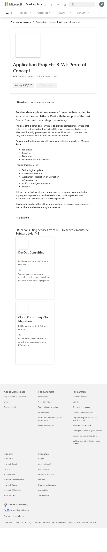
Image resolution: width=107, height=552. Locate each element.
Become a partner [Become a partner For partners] (80, 396)
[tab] (23, 101)
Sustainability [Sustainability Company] (43, 495)
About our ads (74, 522)
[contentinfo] (33, 22)
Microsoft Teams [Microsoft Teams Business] (10, 485)
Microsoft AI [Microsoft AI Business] (9, 458)
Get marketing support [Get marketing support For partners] (82, 407)
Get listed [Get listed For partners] (76, 402)
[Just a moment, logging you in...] (101, 4)
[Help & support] (51, 4)
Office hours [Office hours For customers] (43, 396)
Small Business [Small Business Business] (10, 495)
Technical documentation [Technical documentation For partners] (82, 412)
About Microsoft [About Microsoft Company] (44, 464)
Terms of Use (48, 522)
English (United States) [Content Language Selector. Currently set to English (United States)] (18, 504)
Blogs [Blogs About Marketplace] (6, 402)
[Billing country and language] (82, 4)
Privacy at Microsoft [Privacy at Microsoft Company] (46, 474)
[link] (35, 268)
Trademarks (61, 522)
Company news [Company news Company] (44, 469)
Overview (22, 102)
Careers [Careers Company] (41, 458)
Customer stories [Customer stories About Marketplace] (10, 407)
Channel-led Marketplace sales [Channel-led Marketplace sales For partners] (85, 436)
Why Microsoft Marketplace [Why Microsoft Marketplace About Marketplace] (15, 396)
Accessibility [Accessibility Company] (43, 490)
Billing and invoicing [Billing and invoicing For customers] (46, 425)
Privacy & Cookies (33, 522)
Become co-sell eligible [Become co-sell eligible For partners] (82, 425)
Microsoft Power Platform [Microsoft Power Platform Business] (14, 479)
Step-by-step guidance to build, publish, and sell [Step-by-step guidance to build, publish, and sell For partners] (85, 418)
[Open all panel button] (9, 13)
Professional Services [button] (20, 21)
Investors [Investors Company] (42, 479)
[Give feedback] (45, 4)
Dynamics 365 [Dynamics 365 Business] (9, 469)
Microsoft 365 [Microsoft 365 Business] (9, 474)
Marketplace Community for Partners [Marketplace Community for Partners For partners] (87, 430)
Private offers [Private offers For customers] (43, 412)
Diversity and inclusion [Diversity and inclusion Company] (47, 485)
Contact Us (18, 522)
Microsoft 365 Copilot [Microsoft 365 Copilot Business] (12, 490)
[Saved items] (58, 4)
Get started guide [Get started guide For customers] (45, 402)
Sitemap (8, 522)
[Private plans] (64, 4)
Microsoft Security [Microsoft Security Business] (11, 464)
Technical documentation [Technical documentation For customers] (48, 407)
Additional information (42, 102)
